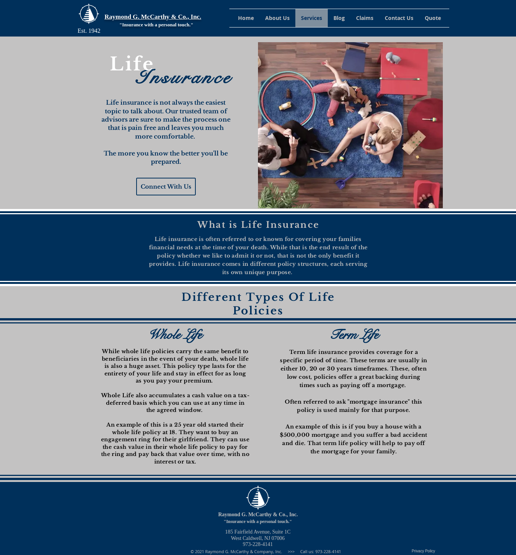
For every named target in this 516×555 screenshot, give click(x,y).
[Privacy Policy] (423, 551)
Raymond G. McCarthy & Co (251, 514)
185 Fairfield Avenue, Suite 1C (258, 532)
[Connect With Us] (166, 186)
